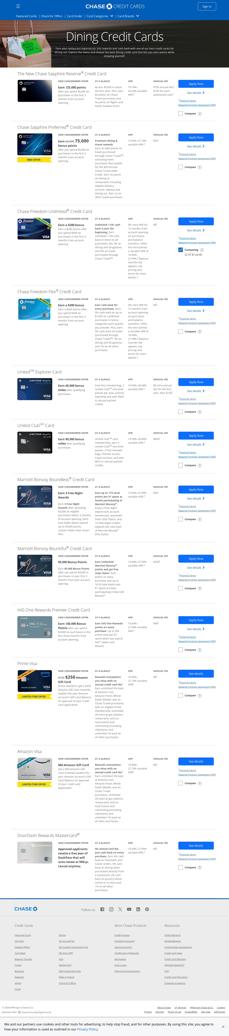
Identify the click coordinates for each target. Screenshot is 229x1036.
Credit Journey (122, 935)
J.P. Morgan (180, 1007)
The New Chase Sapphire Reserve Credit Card (61, 73)
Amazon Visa (29, 751)
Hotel (18, 989)
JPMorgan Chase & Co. (201, 1007)
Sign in (209, 6)
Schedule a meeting (174, 983)
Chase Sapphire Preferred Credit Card (54, 127)
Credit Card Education (176, 977)
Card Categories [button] (101, 16)
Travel (18, 965)
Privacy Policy (87, 1029)
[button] (223, 1026)
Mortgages (120, 959)
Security (159, 1011)
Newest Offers (22, 947)
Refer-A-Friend (66, 977)
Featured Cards (27, 16)
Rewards (19, 977)
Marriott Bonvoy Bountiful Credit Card (54, 548)
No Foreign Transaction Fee (73, 947)
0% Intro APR (66, 953)
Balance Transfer (23, 959)
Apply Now (201, 83)
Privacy (148, 1011)
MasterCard (65, 965)
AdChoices (219, 1011)
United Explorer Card (39, 372)
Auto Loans (120, 965)
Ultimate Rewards (174, 965)
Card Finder (76, 16)
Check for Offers (53, 16)
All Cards (19, 941)
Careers (221, 1007)
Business (19, 971)
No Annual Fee (66, 941)
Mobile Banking (172, 941)
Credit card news (173, 953)
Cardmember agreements (178, 947)
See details (196, 92)
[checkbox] (187, 113)
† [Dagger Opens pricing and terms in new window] (133, 94)
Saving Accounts (123, 947)
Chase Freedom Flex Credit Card (49, 291)
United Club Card (35, 425)
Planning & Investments (127, 971)
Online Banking (172, 935)
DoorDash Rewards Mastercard (48, 835)
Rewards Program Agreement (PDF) (197, 105)
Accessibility (191, 1011)
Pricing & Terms (187, 100)
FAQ (166, 971)
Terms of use (174, 1011)
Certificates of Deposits (126, 953)
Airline (18, 983)
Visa (61, 959)
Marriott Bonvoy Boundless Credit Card (55, 479)
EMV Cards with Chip (70, 971)
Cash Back (20, 953)
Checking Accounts (124, 941)
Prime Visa (27, 663)
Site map (205, 1011)
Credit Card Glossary (175, 959)
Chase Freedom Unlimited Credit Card (54, 211)
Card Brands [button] (129, 16)
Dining (62, 935)
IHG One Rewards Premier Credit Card (53, 610)
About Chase (164, 1007)
